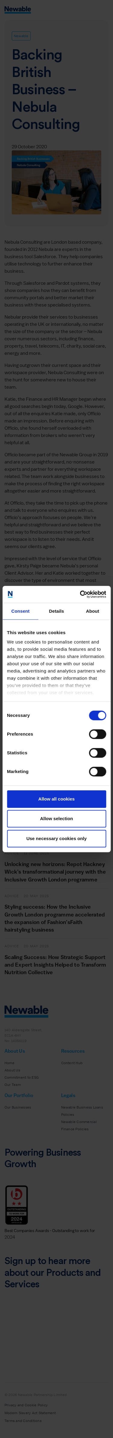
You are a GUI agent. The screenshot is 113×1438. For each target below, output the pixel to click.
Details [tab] (56, 611)
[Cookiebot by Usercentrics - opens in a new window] (80, 594)
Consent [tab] (20, 611)
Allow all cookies (56, 798)
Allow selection (56, 818)
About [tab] (92, 611)
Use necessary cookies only (56, 838)
